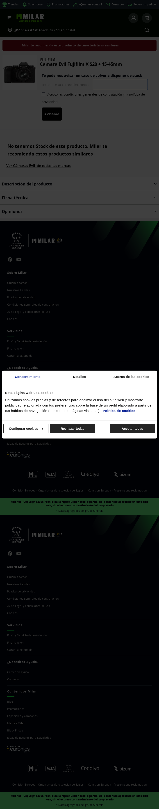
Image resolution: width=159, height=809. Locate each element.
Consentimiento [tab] (28, 377)
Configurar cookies (26, 428)
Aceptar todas (132, 428)
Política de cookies (119, 410)
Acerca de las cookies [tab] (131, 377)
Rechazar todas (72, 428)
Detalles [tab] (79, 377)
